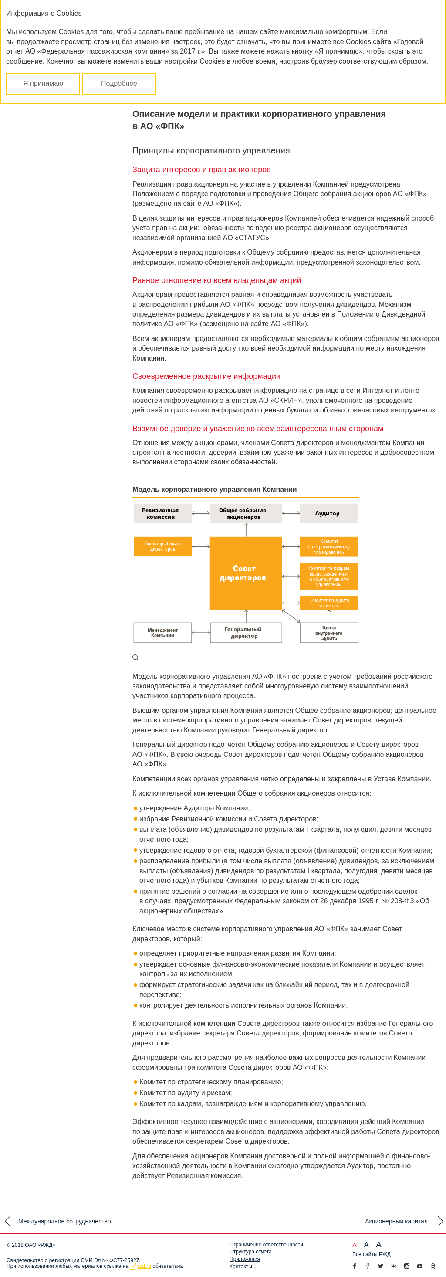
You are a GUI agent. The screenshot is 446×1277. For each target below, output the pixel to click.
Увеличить (135, 657)
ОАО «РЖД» (40, 1245)
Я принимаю (43, 83)
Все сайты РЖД (371, 1254)
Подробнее (119, 83)
